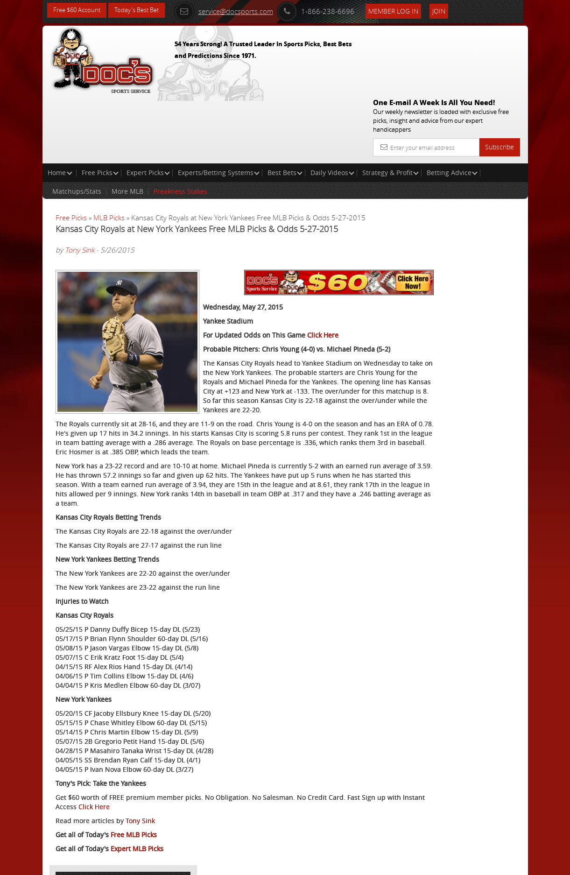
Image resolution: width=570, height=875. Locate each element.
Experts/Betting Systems (219, 105)
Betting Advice (452, 105)
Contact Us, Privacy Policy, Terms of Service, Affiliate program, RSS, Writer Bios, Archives (341, 864)
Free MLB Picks (134, 817)
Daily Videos (332, 105)
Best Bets (285, 105)
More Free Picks (485, 173)
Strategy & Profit (390, 105)
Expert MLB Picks (137, 831)
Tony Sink (79, 192)
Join (457, 10)
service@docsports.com (242, 10)
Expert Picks (148, 105)
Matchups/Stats (76, 124)
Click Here (322, 244)
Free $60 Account (79, 10)
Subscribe (499, 79)
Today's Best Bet (143, 10)
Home (60, 105)
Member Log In (412, 10)
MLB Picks (109, 150)
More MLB (127, 124)
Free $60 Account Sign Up (447, 341)
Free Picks (100, 105)
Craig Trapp (447, 245)
